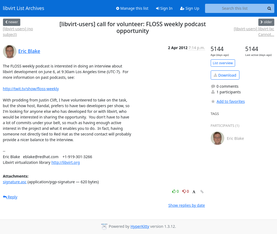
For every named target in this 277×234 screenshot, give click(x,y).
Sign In (164, 8)
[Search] (269, 8)
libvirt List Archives (23, 8)
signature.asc (15, 181)
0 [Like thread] (176, 191)
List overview (223, 63)
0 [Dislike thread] (186, 191)
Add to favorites (228, 101)
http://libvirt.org (65, 162)
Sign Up (189, 8)
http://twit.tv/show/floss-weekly (31, 88)
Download (225, 75)
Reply (10, 196)
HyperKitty (139, 226)
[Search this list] (235, 8)
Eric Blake (29, 51)
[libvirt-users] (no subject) (18, 31)
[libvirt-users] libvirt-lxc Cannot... (254, 31)
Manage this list (132, 8)
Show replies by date (186, 205)
